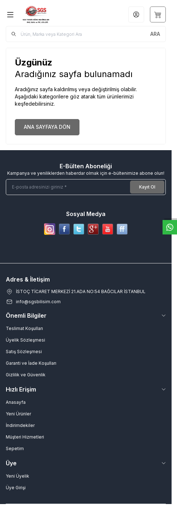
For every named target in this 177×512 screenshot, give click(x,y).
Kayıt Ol (147, 187)
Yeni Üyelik (17, 476)
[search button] (155, 34)
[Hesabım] (136, 14)
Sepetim (15, 448)
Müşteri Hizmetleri (25, 437)
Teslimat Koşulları (24, 328)
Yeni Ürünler (18, 413)
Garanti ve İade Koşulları (31, 363)
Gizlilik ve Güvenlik (26, 374)
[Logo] (48, 14)
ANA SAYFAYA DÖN (47, 127)
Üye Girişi (16, 487)
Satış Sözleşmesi (24, 351)
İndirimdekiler (20, 425)
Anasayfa (16, 402)
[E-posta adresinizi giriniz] (86, 187)
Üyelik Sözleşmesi (25, 340)
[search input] (86, 34)
